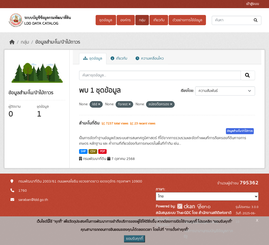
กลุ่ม (142, 20)
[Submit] (256, 20)
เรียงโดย (187, 90)
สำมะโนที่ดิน (90, 123)
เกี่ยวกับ (158, 20)
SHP (83, 151)
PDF (102, 151)
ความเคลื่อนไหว (150, 58)
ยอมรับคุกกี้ (134, 238)
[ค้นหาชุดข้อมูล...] (236, 20)
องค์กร (125, 20)
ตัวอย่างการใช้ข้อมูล (187, 20)
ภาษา (160, 189)
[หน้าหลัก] (12, 42)
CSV (92, 151)
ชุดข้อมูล (105, 20)
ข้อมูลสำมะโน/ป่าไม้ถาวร (57, 42)
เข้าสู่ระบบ (252, 4)
